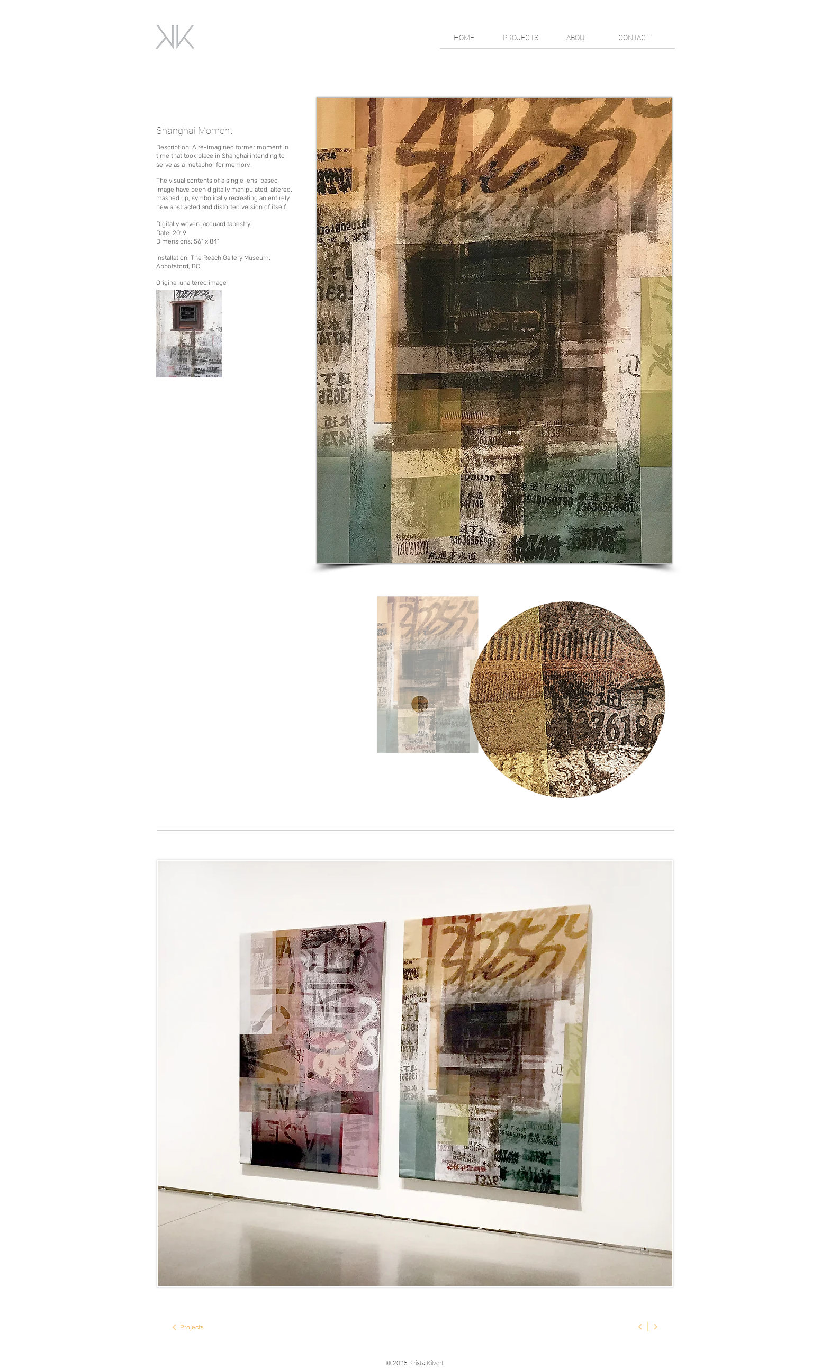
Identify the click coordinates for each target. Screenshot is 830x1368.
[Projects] (191, 1327)
